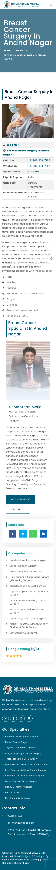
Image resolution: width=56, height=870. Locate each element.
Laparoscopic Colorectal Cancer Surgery (29, 593)
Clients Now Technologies (15, 859)
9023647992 (14, 815)
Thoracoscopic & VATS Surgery (28, 586)
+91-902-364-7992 (39, 160)
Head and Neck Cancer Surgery (28, 560)
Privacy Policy (22, 862)
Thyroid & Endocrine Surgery (26, 571)
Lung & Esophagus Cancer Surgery (23, 753)
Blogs (20, 50)
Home (7, 50)
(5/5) (35, 649)
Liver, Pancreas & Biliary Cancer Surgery (28, 602)
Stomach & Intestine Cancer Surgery (26, 611)
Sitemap (35, 859)
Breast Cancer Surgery (23, 566)
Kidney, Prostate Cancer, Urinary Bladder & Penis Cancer (29, 625)
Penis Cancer (12, 792)
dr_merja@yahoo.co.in (20, 823)
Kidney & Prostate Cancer (18, 786)
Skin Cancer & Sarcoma (23, 633)
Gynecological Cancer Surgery (28, 618)
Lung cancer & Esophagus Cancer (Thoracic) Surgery (29, 578)
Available (33, 171)
